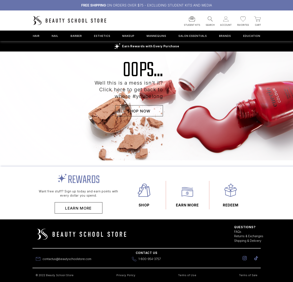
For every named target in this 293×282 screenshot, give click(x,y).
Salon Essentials (192, 35)
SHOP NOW (139, 111)
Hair (36, 35)
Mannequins (156, 35)
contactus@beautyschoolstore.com (67, 259)
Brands (225, 35)
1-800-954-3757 (149, 259)
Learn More (78, 208)
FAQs (237, 231)
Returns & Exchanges (248, 236)
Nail (55, 35)
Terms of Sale (248, 275)
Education (251, 35)
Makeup (128, 35)
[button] (192, 19)
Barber (76, 35)
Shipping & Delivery (247, 240)
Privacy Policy (125, 275)
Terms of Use (187, 275)
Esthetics (102, 35)
